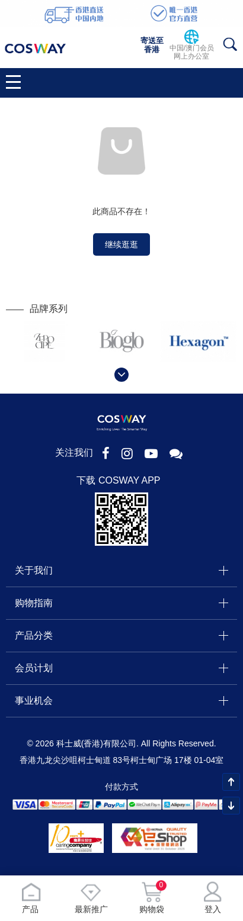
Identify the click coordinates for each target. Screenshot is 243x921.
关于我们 (34, 570)
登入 (213, 897)
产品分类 (34, 635)
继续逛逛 (121, 244)
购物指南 (34, 603)
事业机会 (34, 700)
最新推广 (91, 897)
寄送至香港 (152, 45)
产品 (30, 897)
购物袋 (151, 897)
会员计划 (34, 668)
